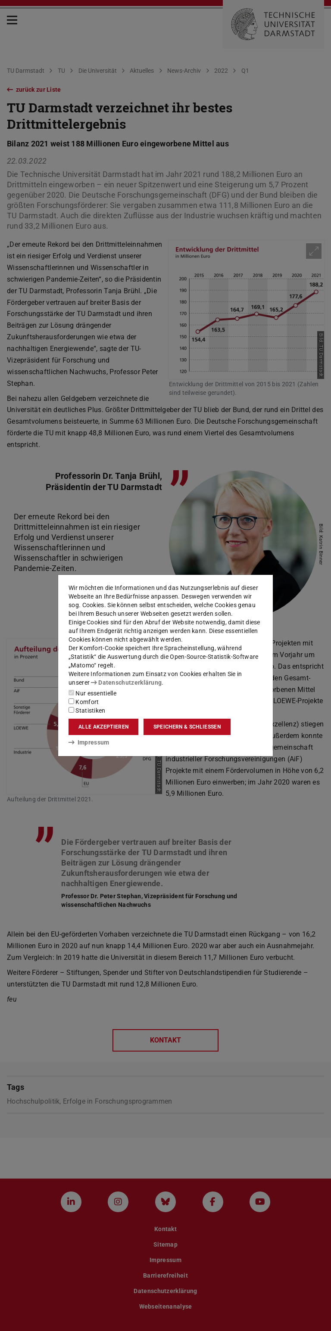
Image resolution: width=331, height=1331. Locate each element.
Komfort (84, 701)
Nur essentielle (92, 693)
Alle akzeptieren (103, 727)
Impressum (89, 742)
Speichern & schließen (187, 727)
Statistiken (87, 710)
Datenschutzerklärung (126, 682)
